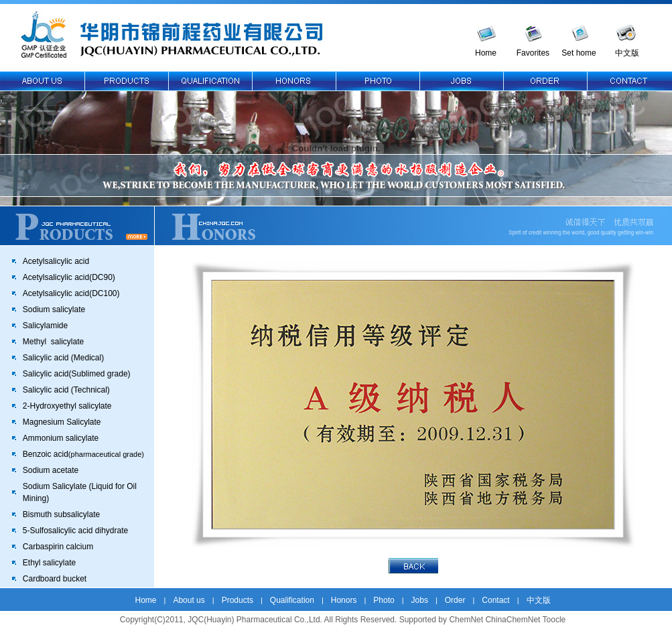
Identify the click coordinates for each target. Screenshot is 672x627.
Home (485, 53)
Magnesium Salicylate (62, 422)
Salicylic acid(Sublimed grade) (77, 373)
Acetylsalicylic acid (56, 261)
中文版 (627, 53)
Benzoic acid (83, 454)
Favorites (533, 53)
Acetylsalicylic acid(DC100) (71, 293)
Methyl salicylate (53, 341)
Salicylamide (45, 325)
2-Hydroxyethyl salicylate (67, 406)
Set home (578, 53)
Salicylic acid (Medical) (63, 357)
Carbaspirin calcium (58, 546)
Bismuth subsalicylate (61, 514)
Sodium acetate (50, 470)
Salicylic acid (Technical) (66, 390)
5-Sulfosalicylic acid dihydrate (75, 530)
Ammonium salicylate (60, 438)
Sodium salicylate (54, 309)
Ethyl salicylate (49, 562)
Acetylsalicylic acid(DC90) (69, 277)
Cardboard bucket (54, 578)
